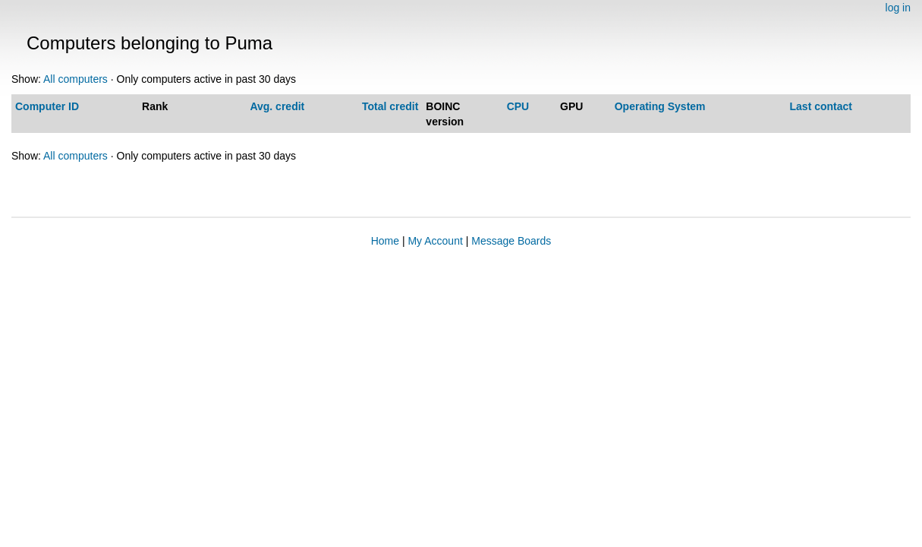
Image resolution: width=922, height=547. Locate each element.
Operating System (660, 106)
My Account (435, 241)
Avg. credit (277, 106)
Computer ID (47, 106)
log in (898, 8)
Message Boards (511, 241)
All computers (75, 79)
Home (385, 241)
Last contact (821, 106)
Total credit (390, 106)
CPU (518, 106)
